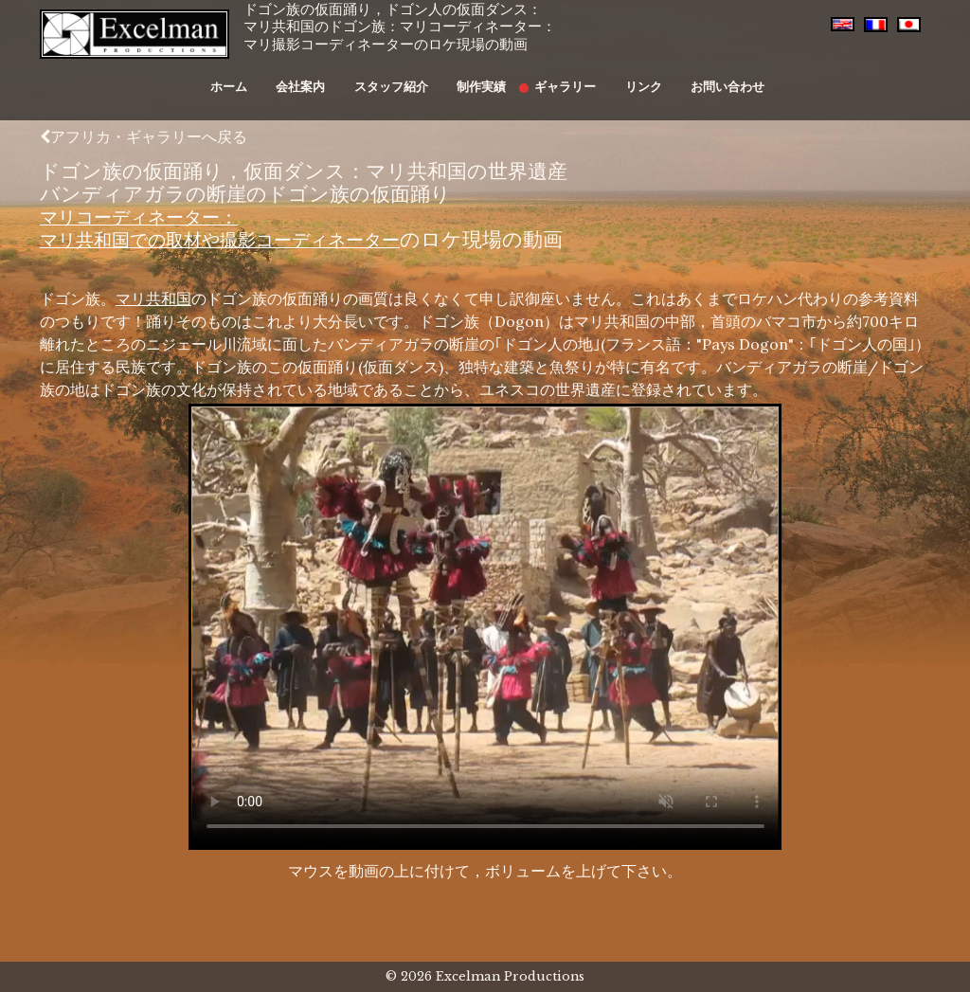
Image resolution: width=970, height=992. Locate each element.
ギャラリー (553, 77)
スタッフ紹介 (398, 77)
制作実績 (479, 77)
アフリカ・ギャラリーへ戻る (143, 136)
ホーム (254, 77)
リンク (621, 77)
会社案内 (317, 77)
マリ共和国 (153, 298)
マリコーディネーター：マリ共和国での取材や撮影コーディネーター (243, 228)
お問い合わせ (697, 77)
